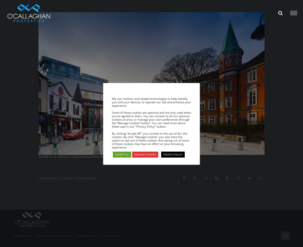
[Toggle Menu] (293, 13)
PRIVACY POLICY (172, 154)
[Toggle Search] (280, 13)
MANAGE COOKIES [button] (145, 154)
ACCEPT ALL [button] (122, 154)
